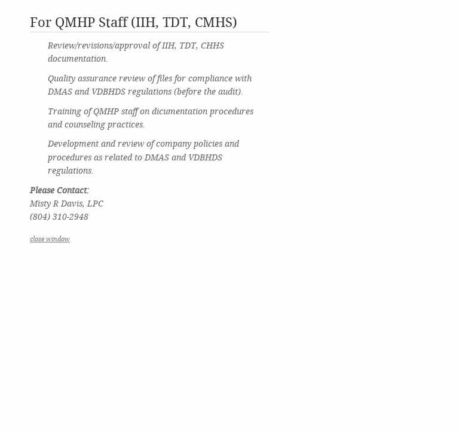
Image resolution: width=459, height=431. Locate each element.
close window (50, 239)
